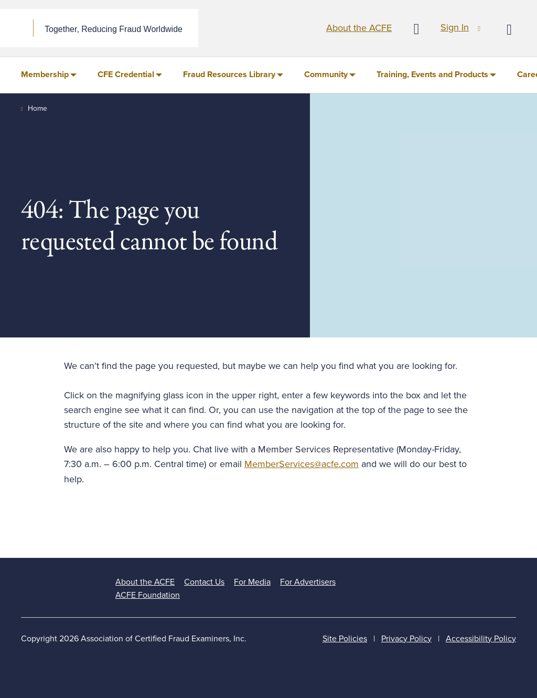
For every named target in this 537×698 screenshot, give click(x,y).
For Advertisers (308, 582)
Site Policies (345, 638)
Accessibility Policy (481, 638)
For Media (252, 582)
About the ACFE (359, 28)
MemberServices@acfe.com (301, 464)
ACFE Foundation (147, 595)
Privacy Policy (406, 638)
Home (37, 108)
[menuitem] (48, 75)
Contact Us (204, 582)
